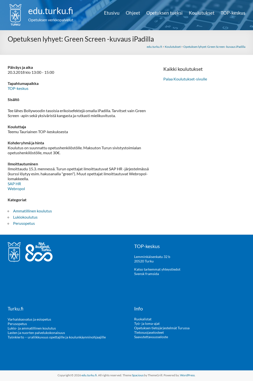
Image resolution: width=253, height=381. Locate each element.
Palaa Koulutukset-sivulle (185, 78)
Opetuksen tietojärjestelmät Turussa (162, 328)
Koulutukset (201, 13)
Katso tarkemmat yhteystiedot (157, 269)
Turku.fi (16, 308)
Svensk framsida (146, 274)
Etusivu (112, 13)
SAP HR (14, 183)
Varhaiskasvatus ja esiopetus (29, 319)
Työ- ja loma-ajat (147, 323)
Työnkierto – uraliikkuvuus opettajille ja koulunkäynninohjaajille (57, 337)
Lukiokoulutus (25, 217)
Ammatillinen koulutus (32, 210)
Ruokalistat (142, 319)
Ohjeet (133, 13)
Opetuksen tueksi (164, 13)
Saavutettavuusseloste (151, 337)
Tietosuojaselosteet (149, 332)
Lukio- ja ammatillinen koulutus (32, 328)
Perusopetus (24, 223)
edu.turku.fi (50, 10)
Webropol (16, 188)
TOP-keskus (233, 13)
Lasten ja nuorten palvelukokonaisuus (36, 332)
